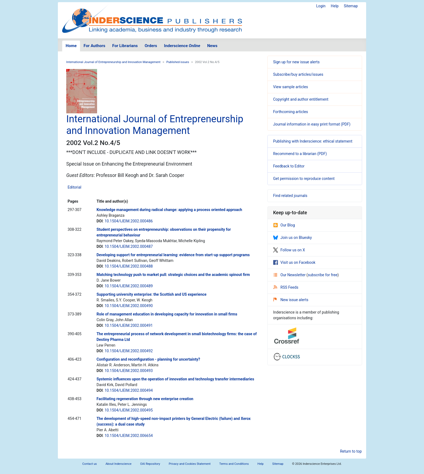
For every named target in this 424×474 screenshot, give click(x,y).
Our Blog (284, 225)
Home (71, 45)
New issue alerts (290, 300)
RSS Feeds (285, 287)
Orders (151, 45)
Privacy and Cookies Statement (190, 464)
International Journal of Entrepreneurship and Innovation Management (113, 62)
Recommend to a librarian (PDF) (300, 154)
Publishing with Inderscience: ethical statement (312, 141)
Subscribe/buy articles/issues (298, 74)
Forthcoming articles (290, 112)
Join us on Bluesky (292, 237)
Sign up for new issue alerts (296, 62)
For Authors (94, 45)
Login (321, 6)
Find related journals (290, 195)
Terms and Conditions (234, 464)
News (212, 45)
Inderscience (182, 45)
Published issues (177, 62)
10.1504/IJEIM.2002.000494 (129, 390)
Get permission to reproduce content (303, 178)
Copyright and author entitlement (300, 99)
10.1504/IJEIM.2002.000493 (129, 370)
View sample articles (290, 87)
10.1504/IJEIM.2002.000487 (129, 246)
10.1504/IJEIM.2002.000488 (129, 266)
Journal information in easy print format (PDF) (311, 124)
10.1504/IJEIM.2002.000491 (129, 325)
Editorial (74, 187)
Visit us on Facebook (294, 262)
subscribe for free (322, 275)
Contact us (89, 464)
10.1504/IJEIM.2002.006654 (129, 435)
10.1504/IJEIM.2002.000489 (129, 286)
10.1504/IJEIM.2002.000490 (129, 306)
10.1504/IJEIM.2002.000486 (129, 221)
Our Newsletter (289, 275)
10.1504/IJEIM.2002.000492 (129, 351)
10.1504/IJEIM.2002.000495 (129, 410)
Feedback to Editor (288, 166)
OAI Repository (150, 464)
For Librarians (125, 45)
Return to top (351, 451)
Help (335, 6)
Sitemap (351, 6)
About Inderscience (118, 464)
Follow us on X (289, 250)
